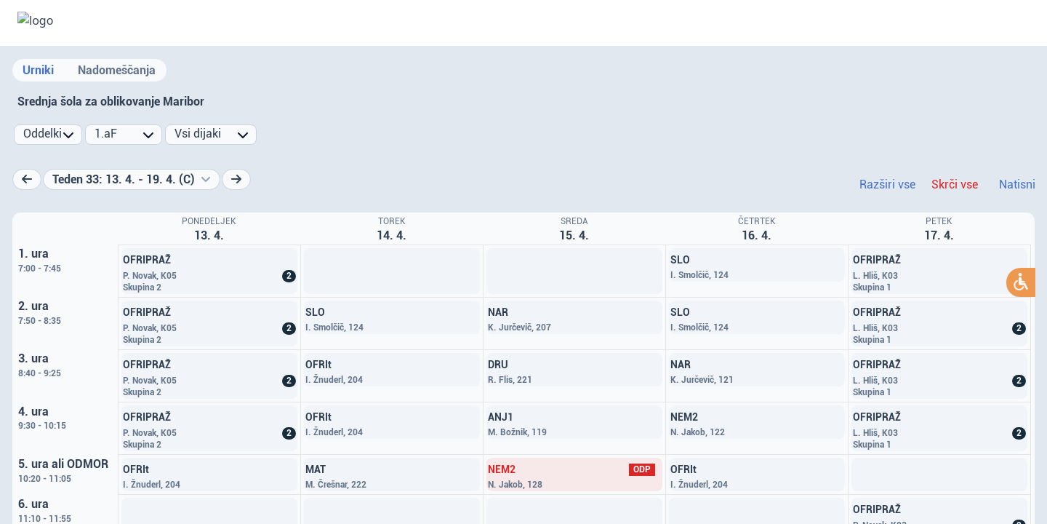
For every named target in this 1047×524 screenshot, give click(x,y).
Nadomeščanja (117, 70)
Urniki (38, 70)
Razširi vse (887, 184)
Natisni (1017, 184)
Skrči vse (954, 184)
